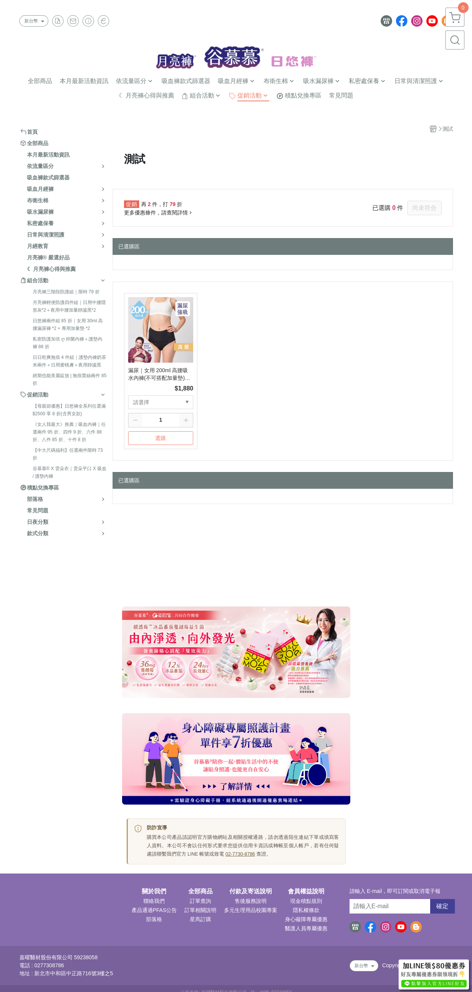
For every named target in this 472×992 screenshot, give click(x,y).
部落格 (154, 919)
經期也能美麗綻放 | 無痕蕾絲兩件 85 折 (69, 379)
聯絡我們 (154, 901)
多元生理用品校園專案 (250, 910)
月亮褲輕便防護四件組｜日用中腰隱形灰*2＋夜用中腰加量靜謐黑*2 (69, 306)
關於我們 (154, 891)
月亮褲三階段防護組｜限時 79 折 (66, 291)
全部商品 (200, 891)
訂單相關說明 (200, 910)
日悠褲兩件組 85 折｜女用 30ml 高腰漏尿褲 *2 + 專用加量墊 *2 (68, 324)
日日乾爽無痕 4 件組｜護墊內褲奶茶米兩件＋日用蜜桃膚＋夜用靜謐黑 (69, 361)
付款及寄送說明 (250, 891)
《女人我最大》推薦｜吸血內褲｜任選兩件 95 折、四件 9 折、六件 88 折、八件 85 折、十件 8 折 (69, 432)
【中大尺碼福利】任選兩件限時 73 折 (68, 454)
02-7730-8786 (240, 854)
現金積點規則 (306, 901)
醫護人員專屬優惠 (306, 928)
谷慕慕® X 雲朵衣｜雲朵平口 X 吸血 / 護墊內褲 (69, 472)
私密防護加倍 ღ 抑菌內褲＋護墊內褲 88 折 (68, 342)
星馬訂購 (200, 919)
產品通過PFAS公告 (154, 910)
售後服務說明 (251, 901)
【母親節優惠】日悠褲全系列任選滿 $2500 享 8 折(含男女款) (69, 409)
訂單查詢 (200, 901)
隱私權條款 (306, 910)
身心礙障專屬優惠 (306, 919)
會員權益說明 (306, 891)
